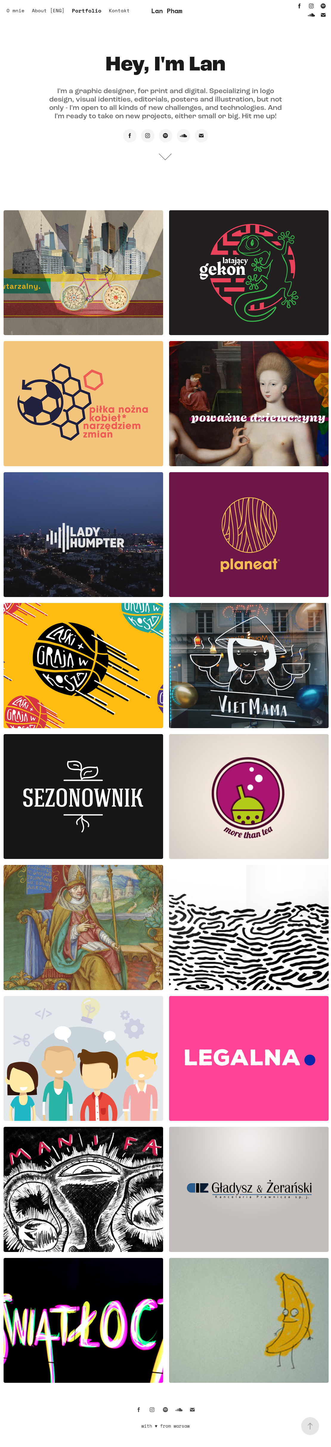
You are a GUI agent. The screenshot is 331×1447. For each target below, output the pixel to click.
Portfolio (86, 10)
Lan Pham (166, 10)
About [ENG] (48, 10)
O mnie (15, 10)
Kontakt (119, 10)
